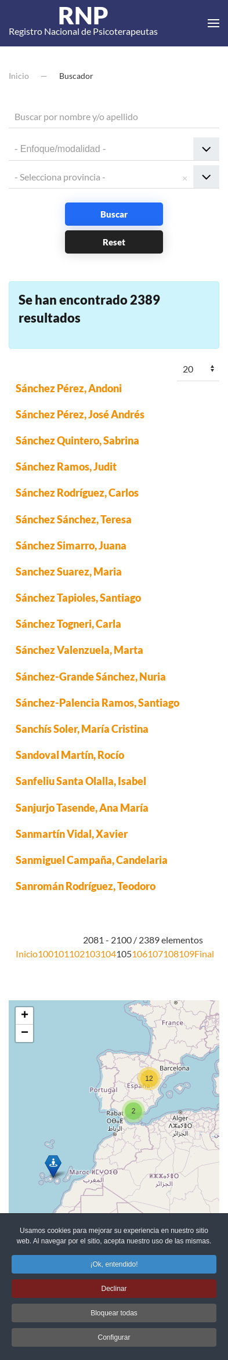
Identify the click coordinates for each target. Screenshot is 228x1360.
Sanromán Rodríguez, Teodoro (85, 886)
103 (92, 953)
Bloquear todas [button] (114, 1315)
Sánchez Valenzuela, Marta (79, 649)
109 (186, 953)
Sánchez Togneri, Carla (68, 623)
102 (77, 953)
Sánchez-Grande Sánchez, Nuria (91, 676)
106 (139, 953)
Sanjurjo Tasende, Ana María (82, 807)
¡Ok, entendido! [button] (113, 1267)
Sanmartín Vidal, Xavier (72, 833)
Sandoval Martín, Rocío (70, 754)
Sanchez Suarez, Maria (69, 571)
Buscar (114, 214)
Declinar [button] (113, 1291)
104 (108, 953)
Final (204, 953)
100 (45, 953)
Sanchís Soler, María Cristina (82, 728)
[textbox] (71, 148)
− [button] (24, 1033)
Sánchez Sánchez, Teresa (74, 519)
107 (155, 953)
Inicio (27, 953)
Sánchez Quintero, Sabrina (77, 440)
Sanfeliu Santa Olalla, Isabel (81, 781)
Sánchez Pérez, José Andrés (80, 414)
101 (61, 953)
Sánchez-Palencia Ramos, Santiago (97, 702)
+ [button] (24, 1016)
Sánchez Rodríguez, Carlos (77, 492)
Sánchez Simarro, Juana (71, 545)
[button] (213, 23)
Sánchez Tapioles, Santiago (78, 597)
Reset (114, 242)
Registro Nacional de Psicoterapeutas (83, 23)
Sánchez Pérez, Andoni (69, 388)
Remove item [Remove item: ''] (184, 177)
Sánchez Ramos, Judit (66, 466)
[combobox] (114, 149)
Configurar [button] (113, 1340)
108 (171, 953)
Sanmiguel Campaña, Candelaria (92, 859)
